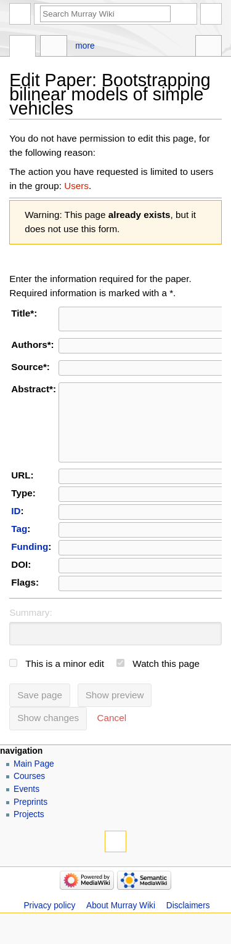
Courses (29, 798)
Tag (19, 551)
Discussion (53, 47)
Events (26, 811)
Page (22, 47)
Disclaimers (188, 927)
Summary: (30, 634)
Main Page (34, 786)
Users (76, 185)
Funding (29, 568)
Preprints (30, 824)
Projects (29, 836)
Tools (208, 47)
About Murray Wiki (120, 927)
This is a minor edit (64, 685)
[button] (111, 740)
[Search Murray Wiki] (105, 14)
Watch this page (166, 685)
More (84, 45)
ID (15, 533)
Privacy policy (49, 927)
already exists (139, 214)
